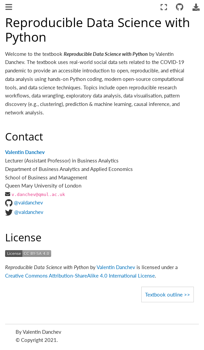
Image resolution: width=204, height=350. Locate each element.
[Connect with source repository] (179, 7)
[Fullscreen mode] (164, 7)
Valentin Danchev (25, 152)
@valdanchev (28, 202)
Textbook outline (164, 294)
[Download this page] (195, 7)
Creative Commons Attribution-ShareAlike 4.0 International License (80, 275)
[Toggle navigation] (9, 7)
